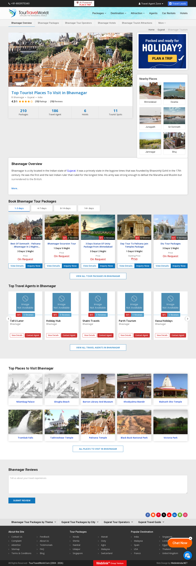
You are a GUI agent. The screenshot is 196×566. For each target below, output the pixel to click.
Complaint (16, 540)
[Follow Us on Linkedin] (174, 515)
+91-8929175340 (19, 3)
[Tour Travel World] (28, 13)
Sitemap (15, 549)
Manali (104, 536)
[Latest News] (153, 515)
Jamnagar (150, 152)
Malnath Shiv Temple (170, 401)
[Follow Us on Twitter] (164, 515)
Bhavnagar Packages (48, 23)
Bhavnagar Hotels (107, 23)
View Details (17, 265)
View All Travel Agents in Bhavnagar (98, 347)
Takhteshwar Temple (61, 437)
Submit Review (21, 500)
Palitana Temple (98, 437)
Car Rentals (168, 13)
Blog (42, 553)
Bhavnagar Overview (21, 23)
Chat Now (180, 543)
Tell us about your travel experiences (28, 478)
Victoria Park (170, 437)
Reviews (56, 101)
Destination (118, 13)
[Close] (190, 538)
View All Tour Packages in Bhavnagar (98, 276)
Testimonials (46, 545)
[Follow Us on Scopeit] (180, 515)
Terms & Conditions (21, 553)
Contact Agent (32, 335)
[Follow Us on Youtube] (169, 515)
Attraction (138, 13)
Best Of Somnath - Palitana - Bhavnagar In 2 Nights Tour (25, 246)
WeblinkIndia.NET (179, 563)
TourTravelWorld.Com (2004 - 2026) (46, 563)
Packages (99, 13)
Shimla (76, 540)
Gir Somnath (174, 127)
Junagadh (150, 127)
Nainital (76, 545)
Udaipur (76, 549)
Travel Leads (177, 3)
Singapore (78, 553)
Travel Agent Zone (151, 3)
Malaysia (105, 549)
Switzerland (106, 553)
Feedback (44, 536)
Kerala (76, 536)
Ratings (41, 101)
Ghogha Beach (62, 401)
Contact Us (17, 536)
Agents (153, 13)
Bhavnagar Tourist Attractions (137, 23)
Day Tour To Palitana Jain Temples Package (134, 245)
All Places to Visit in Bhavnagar (98, 448)
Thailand (166, 549)
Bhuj (174, 152)
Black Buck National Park (134, 437)
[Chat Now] (188, 555)
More (162, 23)
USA (136, 549)
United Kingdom (170, 553)
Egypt (165, 545)
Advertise (16, 545)
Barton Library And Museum (98, 401)
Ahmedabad (150, 102)
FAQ (42, 549)
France (137, 553)
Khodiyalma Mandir (134, 401)
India (136, 536)
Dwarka (174, 102)
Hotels (184, 13)
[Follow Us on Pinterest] (158, 515)
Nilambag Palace (25, 401)
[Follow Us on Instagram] (185, 515)
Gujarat (71, 170)
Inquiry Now (33, 265)
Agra (103, 545)
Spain (136, 545)
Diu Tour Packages (171, 243)
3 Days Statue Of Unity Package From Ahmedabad (98, 245)
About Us (44, 540)
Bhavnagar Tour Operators (78, 23)
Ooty (103, 540)
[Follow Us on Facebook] (147, 515)
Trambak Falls (25, 437)
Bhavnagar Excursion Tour (62, 243)
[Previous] (8, 318)
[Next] (187, 318)
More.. (14, 188)
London (166, 540)
